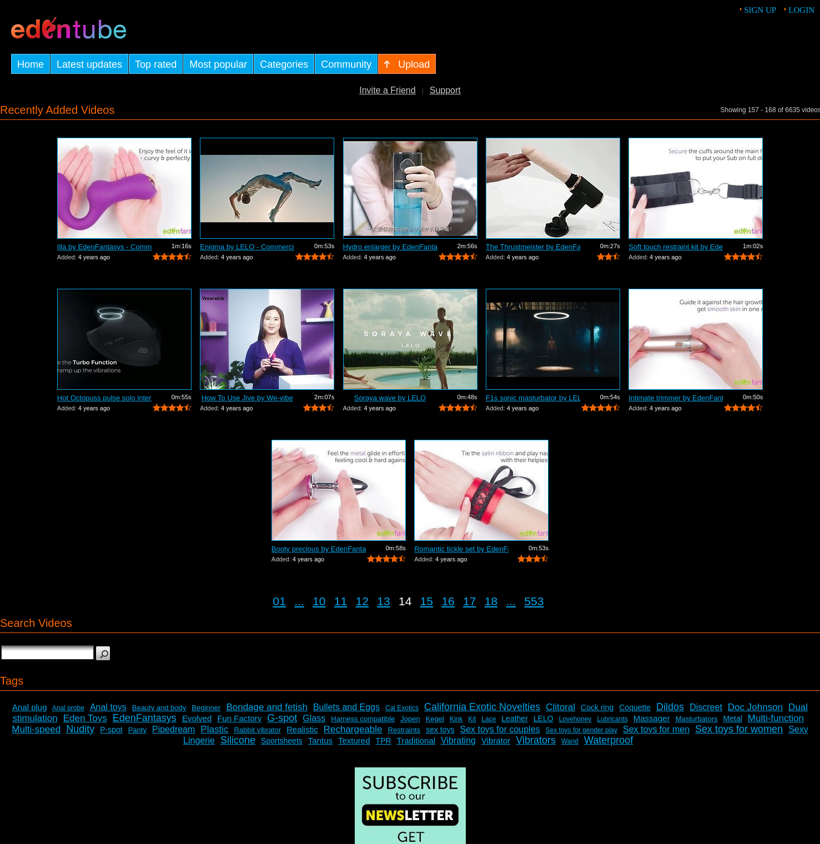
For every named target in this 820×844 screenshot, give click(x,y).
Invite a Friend (387, 90)
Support (445, 90)
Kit (472, 719)
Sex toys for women (739, 729)
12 (362, 601)
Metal (732, 718)
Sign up (760, 10)
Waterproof (608, 740)
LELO (544, 718)
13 (383, 601)
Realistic (302, 729)
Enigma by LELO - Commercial (247, 247)
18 (491, 601)
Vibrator (495, 740)
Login (801, 10)
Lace (488, 719)
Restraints (404, 730)
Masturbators (697, 719)
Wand (569, 741)
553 (534, 601)
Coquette (635, 707)
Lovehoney (575, 719)
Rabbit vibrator (257, 730)
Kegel (435, 719)
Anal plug (29, 707)
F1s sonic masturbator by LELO (533, 398)
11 (340, 601)
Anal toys (108, 707)
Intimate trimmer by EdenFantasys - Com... (675, 398)
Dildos (670, 706)
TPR (383, 740)
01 (279, 601)
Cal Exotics (402, 708)
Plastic (214, 729)
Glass (314, 718)
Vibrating (458, 740)
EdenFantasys (145, 718)
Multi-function (776, 718)
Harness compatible (363, 719)
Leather (514, 718)
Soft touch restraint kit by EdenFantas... (675, 247)
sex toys (440, 729)
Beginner (206, 708)
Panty (137, 730)
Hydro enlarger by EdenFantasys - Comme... (390, 247)
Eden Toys (85, 718)
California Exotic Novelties (482, 706)
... (299, 601)
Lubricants (612, 719)
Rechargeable (353, 729)
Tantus (320, 740)
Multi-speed (36, 729)
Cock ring (597, 707)
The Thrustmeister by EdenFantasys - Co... (533, 247)
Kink (456, 719)
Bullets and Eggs (346, 707)
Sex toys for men (656, 729)
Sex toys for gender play (581, 730)
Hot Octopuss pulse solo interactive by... (104, 398)
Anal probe (68, 708)
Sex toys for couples (500, 729)
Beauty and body (159, 708)
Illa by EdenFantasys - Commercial (104, 247)
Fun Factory (239, 718)
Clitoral (560, 707)
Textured (354, 740)
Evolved (197, 718)
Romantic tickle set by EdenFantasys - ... (461, 549)
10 (319, 601)
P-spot (111, 729)
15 (426, 601)
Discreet (706, 707)
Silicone (237, 740)
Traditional (416, 740)
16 (447, 601)
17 (469, 601)
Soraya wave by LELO (390, 398)
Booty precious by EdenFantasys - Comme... (318, 549)
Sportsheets (282, 740)
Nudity (80, 729)
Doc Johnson (755, 707)
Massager (651, 718)
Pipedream (173, 729)
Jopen (410, 719)
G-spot (282, 718)
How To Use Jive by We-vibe (247, 398)
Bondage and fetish (267, 707)
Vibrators (536, 740)
